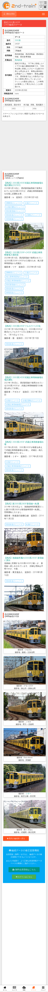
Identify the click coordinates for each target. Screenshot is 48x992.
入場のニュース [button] (31, 273)
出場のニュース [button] (31, 203)
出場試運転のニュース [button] (15, 207)
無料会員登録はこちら (24, 869)
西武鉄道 (18, 60)
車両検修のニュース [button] (14, 219)
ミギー (28, 794)
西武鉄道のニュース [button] (14, 215)
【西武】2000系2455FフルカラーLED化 (22, 326)
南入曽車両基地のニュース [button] (17, 277)
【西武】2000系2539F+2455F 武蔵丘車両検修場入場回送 (23, 253)
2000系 (18, 40)
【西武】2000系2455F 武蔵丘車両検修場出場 (24, 443)
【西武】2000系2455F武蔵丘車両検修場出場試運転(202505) (23, 184)
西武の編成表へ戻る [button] (16, 838)
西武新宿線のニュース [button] (15, 211)
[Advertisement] (24, 145)
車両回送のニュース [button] (14, 293)
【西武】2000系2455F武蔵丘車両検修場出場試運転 (23, 378)
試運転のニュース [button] (33, 215)
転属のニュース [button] (32, 524)
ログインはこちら (24, 877)
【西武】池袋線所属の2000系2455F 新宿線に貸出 (24, 559)
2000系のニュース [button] (13, 203)
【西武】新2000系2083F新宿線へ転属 (21, 503)
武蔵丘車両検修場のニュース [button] (17, 281)
